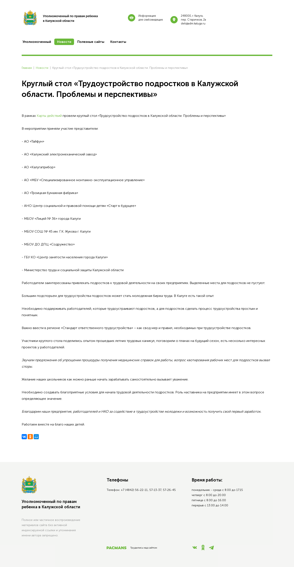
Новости (42, 67)
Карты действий (49, 115)
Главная (27, 67)
